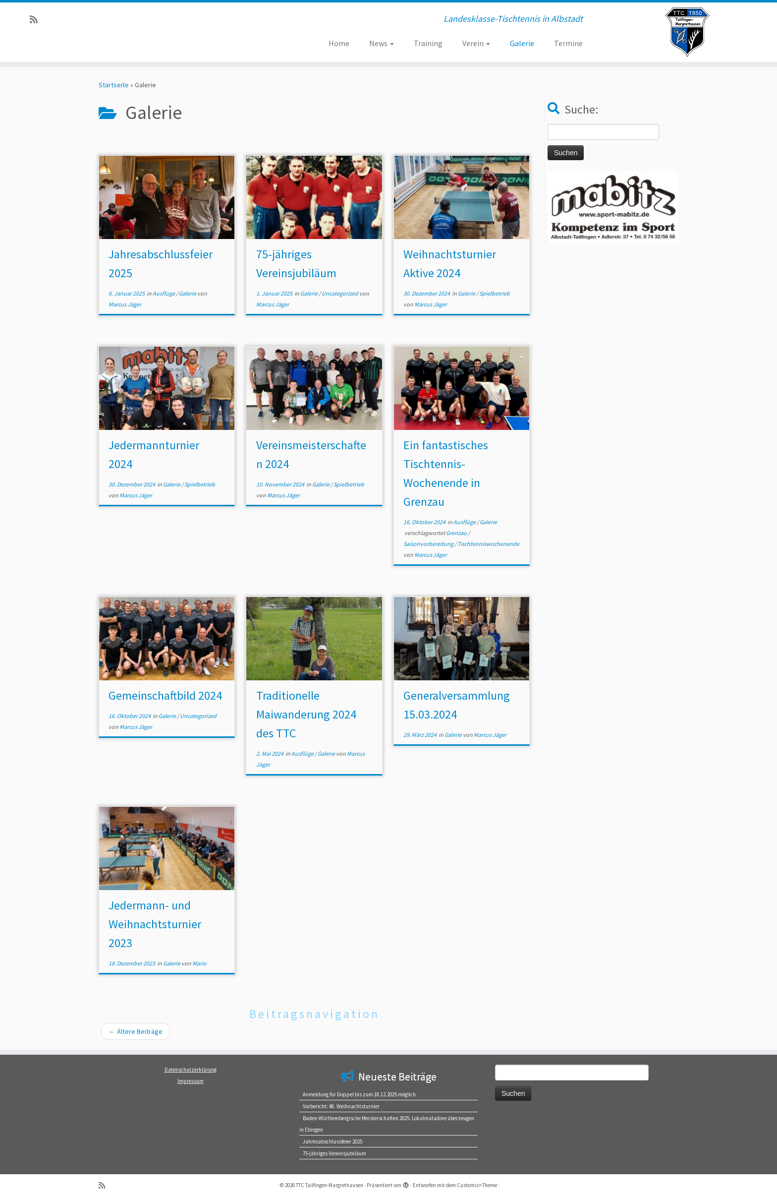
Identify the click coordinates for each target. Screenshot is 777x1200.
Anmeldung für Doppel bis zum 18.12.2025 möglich (359, 1094)
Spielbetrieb (494, 293)
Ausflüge (164, 293)
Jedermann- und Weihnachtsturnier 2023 (155, 924)
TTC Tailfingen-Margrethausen (329, 1185)
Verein (476, 43)
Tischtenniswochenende (488, 543)
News (381, 43)
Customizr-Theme (477, 1185)
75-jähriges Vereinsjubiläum (334, 1153)
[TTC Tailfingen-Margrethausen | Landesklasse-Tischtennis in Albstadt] (687, 32)
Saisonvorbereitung (428, 543)
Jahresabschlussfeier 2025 (332, 1141)
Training (428, 43)
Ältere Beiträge (136, 1031)
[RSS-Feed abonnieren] (37, 19)
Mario (199, 963)
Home (339, 43)
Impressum (190, 1081)
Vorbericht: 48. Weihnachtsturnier (341, 1106)
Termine (568, 43)
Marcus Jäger (125, 304)
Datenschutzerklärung (191, 1069)
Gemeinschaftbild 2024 (165, 695)
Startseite (114, 84)
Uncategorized (340, 293)
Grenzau (457, 533)
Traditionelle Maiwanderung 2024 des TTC (306, 714)
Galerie (522, 43)
